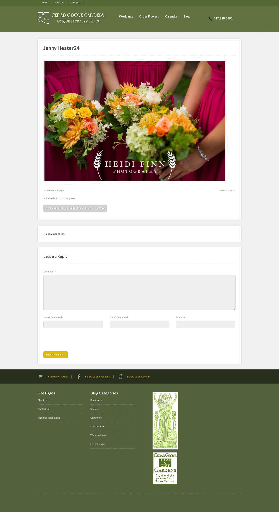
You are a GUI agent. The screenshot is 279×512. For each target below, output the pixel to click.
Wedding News (98, 435)
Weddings (126, 16)
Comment (49, 271)
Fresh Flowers (97, 444)
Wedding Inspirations (49, 417)
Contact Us (76, 2)
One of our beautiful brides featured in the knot (75, 208)
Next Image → (227, 190)
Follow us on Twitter (57, 376)
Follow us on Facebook (97, 376)
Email (119, 317)
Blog (186, 16)
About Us (58, 2)
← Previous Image (53, 190)
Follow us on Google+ (138, 376)
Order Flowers (149, 16)
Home (45, 2)
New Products (97, 426)
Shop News (96, 400)
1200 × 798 (62, 198)
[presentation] (70, 341)
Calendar (171, 16)
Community (96, 417)
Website (180, 317)
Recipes (94, 409)
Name (53, 317)
